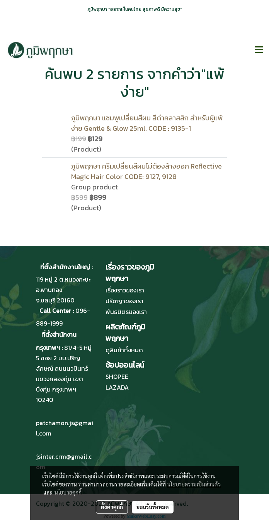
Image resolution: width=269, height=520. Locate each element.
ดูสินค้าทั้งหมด (124, 350)
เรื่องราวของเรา (125, 290)
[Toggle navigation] (258, 50)
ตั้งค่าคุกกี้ (112, 506)
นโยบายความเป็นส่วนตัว (194, 484)
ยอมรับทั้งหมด (152, 506)
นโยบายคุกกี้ (68, 492)
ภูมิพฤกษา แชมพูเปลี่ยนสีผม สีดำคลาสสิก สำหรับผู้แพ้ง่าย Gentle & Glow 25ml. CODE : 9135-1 (147, 123)
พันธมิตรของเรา (126, 311)
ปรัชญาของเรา (124, 301)
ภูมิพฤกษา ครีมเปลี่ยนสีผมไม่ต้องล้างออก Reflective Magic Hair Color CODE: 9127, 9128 (146, 171)
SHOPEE (117, 376)
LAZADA (117, 387)
